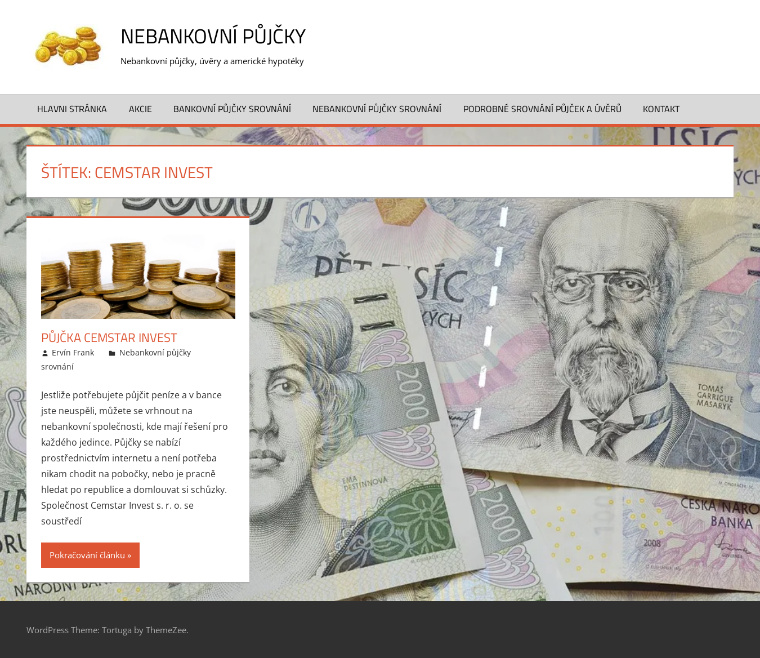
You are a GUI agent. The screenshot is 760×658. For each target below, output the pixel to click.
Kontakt (661, 108)
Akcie (140, 108)
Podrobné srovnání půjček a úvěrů (542, 108)
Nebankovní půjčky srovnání (376, 108)
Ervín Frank (73, 352)
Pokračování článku (87, 555)
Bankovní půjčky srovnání (232, 108)
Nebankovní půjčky (213, 35)
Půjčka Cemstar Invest (109, 337)
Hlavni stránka (72, 108)
